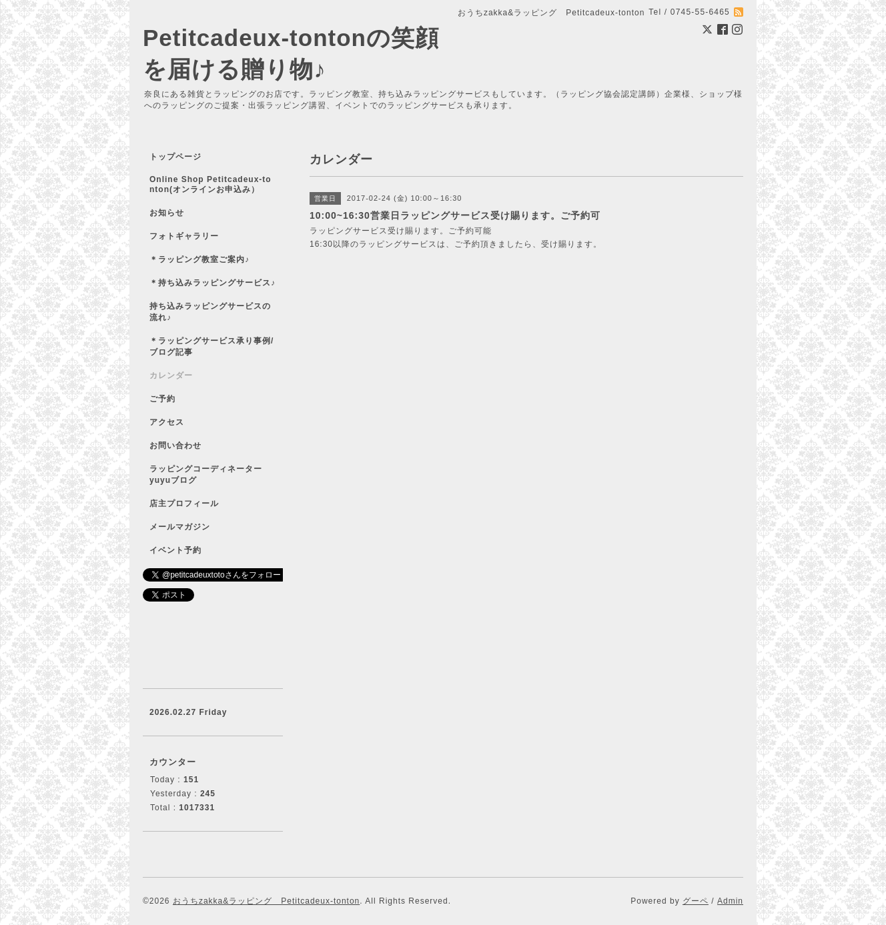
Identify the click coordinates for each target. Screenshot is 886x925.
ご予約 (162, 398)
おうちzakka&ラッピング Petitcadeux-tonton (266, 901)
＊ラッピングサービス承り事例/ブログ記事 (211, 346)
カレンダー (171, 375)
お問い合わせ (175, 445)
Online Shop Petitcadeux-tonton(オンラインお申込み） (210, 184)
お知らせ (166, 212)
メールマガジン (179, 527)
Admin (730, 901)
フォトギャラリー (184, 236)
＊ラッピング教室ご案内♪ (199, 259)
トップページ (175, 156)
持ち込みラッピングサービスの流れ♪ (210, 311)
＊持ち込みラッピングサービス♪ (212, 282)
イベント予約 (175, 550)
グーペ (696, 901)
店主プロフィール (184, 503)
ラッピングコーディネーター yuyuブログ (214, 474)
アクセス (166, 422)
